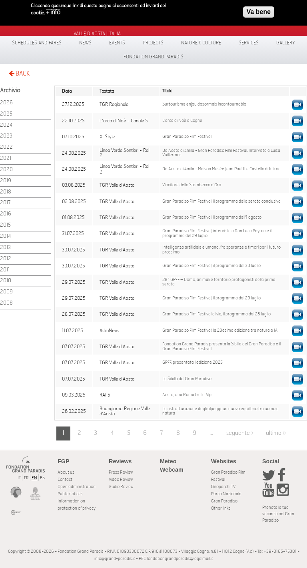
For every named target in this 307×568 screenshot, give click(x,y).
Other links (221, 508)
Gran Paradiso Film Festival (186, 137)
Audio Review (121, 486)
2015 (5, 225)
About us (66, 472)
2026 (6, 103)
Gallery (285, 42)
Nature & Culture (201, 42)
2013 (5, 247)
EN (34, 478)
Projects (153, 42)
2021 (5, 158)
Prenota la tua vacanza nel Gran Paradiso (278, 513)
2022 (6, 147)
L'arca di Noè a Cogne (182, 121)
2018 (5, 192)
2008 (6, 303)
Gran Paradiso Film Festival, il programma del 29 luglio (211, 298)
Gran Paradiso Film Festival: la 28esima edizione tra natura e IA (220, 331)
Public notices (70, 494)
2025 (6, 114)
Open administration (77, 486)
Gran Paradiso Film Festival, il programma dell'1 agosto (211, 217)
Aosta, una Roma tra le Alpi (187, 395)
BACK (19, 73)
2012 (5, 258)
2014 (5, 236)
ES (42, 478)
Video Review (121, 479)
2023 (6, 136)
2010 (5, 280)
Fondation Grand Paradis (153, 56)
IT (19, 478)
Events (117, 42)
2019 (5, 180)
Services (249, 42)
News (85, 42)
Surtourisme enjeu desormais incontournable (204, 104)
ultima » (276, 433)
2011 (5, 270)
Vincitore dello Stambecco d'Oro (191, 185)
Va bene (259, 9)
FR (26, 478)
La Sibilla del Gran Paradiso (186, 379)
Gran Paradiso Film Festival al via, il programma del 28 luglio (216, 314)
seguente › (239, 433)
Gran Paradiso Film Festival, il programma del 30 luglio (211, 266)
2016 (5, 214)
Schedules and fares (37, 42)
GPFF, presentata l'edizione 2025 (192, 363)
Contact (65, 479)
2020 (6, 169)
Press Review (121, 472)
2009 (6, 292)
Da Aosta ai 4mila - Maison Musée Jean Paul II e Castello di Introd (221, 169)
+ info (53, 10)
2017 (5, 202)
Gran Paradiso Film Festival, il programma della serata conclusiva (221, 201)
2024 (6, 125)
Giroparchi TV (223, 486)
